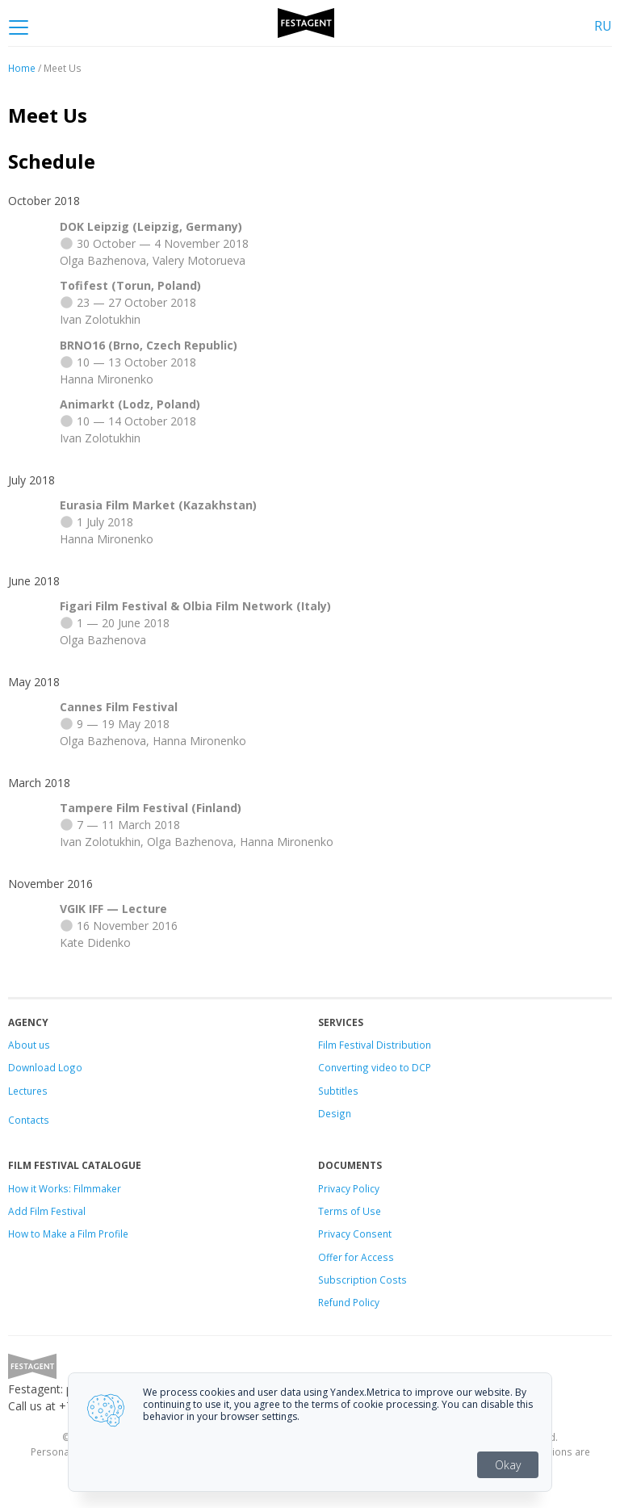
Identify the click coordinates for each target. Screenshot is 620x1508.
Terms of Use (349, 1210)
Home (22, 67)
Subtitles (338, 1090)
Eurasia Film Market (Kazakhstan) (158, 505)
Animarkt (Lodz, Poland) (130, 404)
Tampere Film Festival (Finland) (150, 807)
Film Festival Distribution (374, 1044)
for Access (368, 1256)
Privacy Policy (348, 1188)
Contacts (28, 1119)
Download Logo (45, 1067)
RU (603, 26)
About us (29, 1044)
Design (334, 1113)
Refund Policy (348, 1302)
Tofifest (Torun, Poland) (130, 285)
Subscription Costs (362, 1279)
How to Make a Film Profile (68, 1233)
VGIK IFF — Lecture (113, 908)
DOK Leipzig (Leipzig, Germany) (151, 226)
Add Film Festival (47, 1210)
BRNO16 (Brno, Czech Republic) (148, 345)
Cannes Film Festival (119, 706)
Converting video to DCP (374, 1067)
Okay (508, 1464)
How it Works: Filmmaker (64, 1188)
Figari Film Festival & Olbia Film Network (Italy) (195, 606)
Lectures (28, 1090)
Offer (330, 1256)
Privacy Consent (355, 1233)
